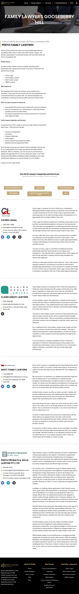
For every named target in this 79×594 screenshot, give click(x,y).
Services (49, 3)
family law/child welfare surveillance (13, 156)
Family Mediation (61, 3)
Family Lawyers (37, 3)
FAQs (71, 3)
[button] (76, 3)
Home (26, 3)
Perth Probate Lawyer (39, 535)
